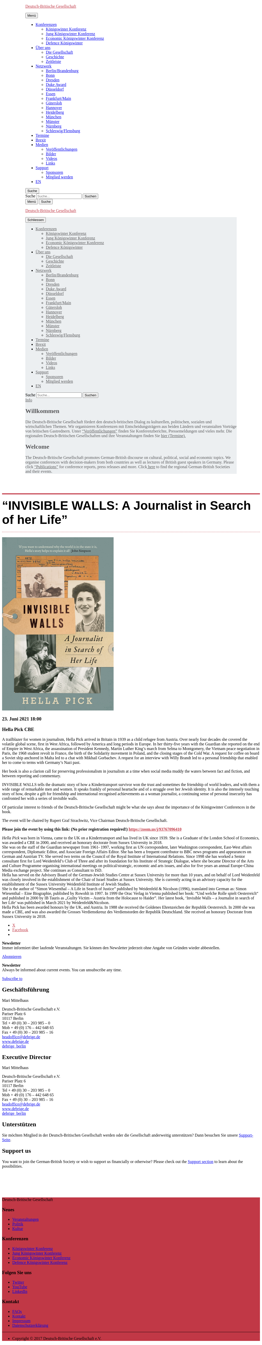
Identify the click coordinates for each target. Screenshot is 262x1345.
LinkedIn (19, 1291)
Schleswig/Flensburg (63, 131)
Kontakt (19, 1316)
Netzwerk (43, 66)
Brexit (41, 140)
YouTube (19, 1287)
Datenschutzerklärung (30, 1325)
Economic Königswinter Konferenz (75, 38)
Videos (51, 158)
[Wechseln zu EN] (38, 181)
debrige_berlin (14, 1046)
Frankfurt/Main (58, 98)
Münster (52, 121)
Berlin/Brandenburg (62, 71)
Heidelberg (55, 112)
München (53, 117)
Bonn (50, 75)
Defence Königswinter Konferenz (40, 1262)
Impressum (21, 1321)
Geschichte (55, 57)
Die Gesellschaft (59, 52)
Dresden (52, 80)
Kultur (17, 1228)
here (151, 467)
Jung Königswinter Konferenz (70, 34)
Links (50, 163)
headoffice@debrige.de (21, 1037)
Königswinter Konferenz (66, 29)
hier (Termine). (173, 436)
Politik (17, 1224)
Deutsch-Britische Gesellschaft (50, 6)
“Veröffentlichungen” (99, 431)
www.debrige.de (15, 1041)
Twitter (18, 1282)
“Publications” (46, 467)
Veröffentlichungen (61, 149)
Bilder (51, 154)
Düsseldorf (55, 89)
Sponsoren (54, 172)
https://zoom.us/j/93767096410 (155, 829)
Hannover (54, 107)
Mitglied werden (59, 177)
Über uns (43, 47)
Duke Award (56, 84)
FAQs (17, 1311)
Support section (200, 1161)
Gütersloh (54, 103)
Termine (42, 135)
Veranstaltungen (25, 1219)
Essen (50, 94)
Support (42, 168)
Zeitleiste (53, 61)
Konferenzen (46, 24)
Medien (42, 144)
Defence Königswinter (64, 43)
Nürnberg (53, 126)
